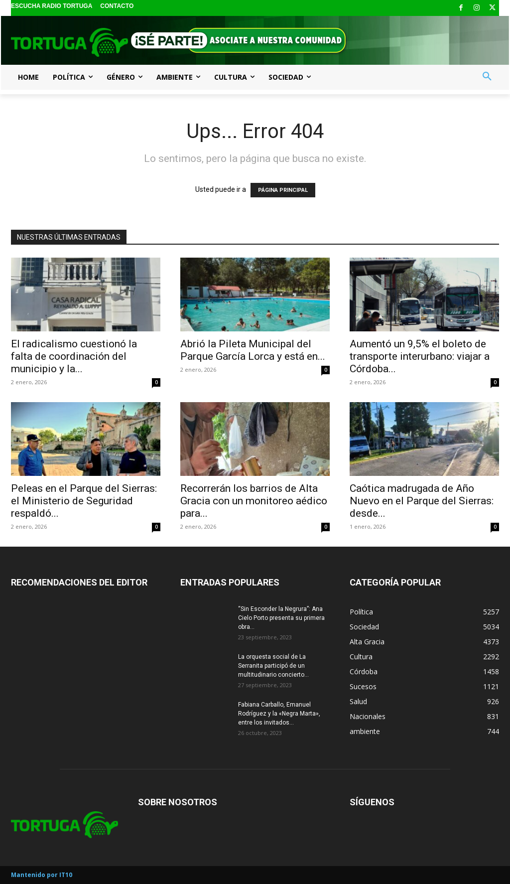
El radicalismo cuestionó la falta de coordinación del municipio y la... (74, 356)
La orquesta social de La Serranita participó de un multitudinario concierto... (273, 665)
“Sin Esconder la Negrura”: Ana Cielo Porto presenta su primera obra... (281, 617)
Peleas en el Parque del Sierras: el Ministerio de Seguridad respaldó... (84, 500)
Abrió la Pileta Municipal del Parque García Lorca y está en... (252, 350)
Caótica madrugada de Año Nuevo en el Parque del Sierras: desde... (422, 500)
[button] (487, 77)
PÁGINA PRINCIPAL (283, 190)
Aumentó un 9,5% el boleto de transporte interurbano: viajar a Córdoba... (420, 356)
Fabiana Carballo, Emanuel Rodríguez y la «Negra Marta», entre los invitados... (279, 713)
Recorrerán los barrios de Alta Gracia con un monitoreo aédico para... (253, 500)
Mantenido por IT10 (41, 875)
